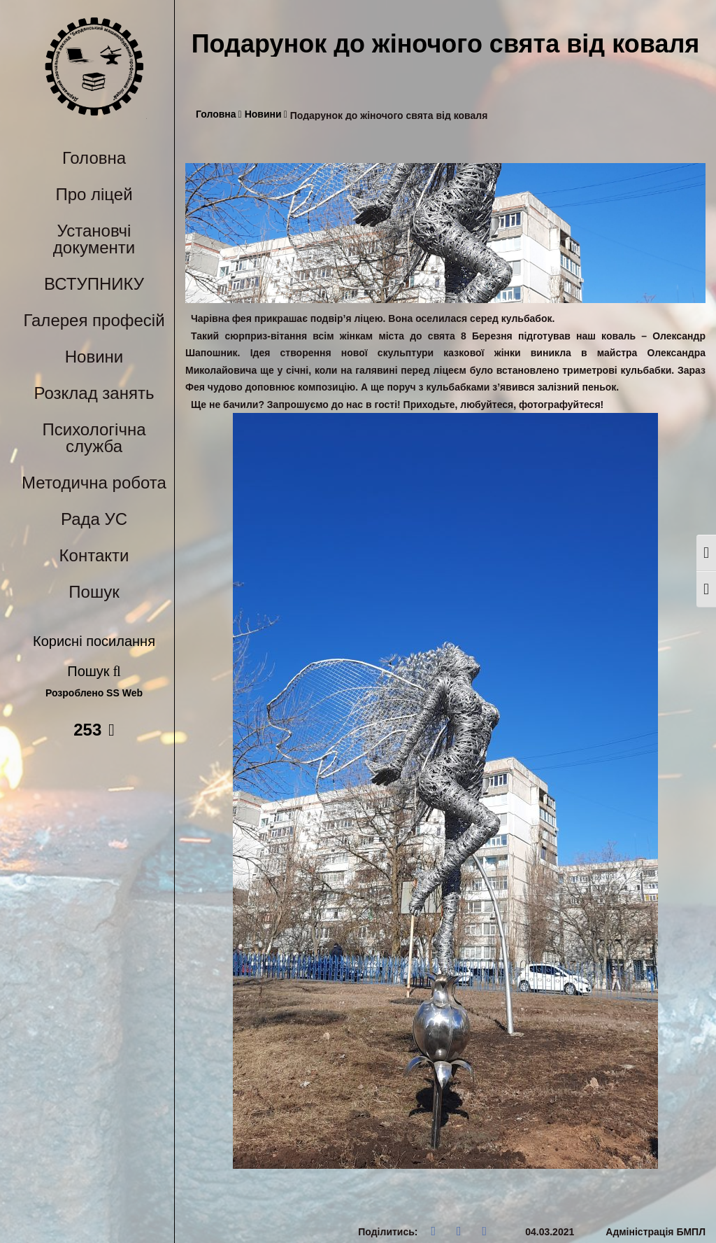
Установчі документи (94, 239)
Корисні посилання (94, 641)
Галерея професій (93, 320)
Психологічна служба (93, 438)
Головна (94, 157)
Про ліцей (93, 194)
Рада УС (94, 519)
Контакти (94, 555)
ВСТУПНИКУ (94, 283)
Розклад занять (94, 393)
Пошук (94, 591)
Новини (94, 356)
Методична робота (94, 482)
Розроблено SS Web (94, 693)
